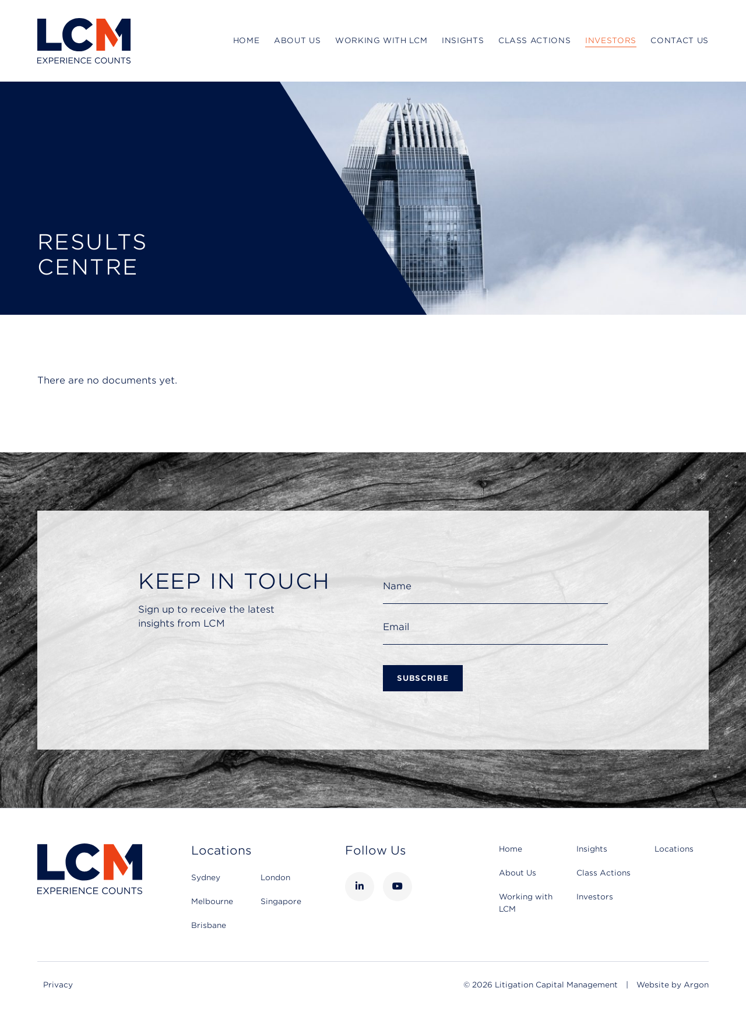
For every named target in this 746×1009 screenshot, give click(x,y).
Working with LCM (381, 40)
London (275, 877)
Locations (674, 849)
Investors (610, 40)
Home (246, 40)
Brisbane (208, 925)
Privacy (58, 984)
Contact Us (679, 40)
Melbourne (212, 901)
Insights (463, 40)
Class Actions (534, 40)
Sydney (205, 877)
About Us (297, 40)
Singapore (281, 901)
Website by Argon (672, 984)
